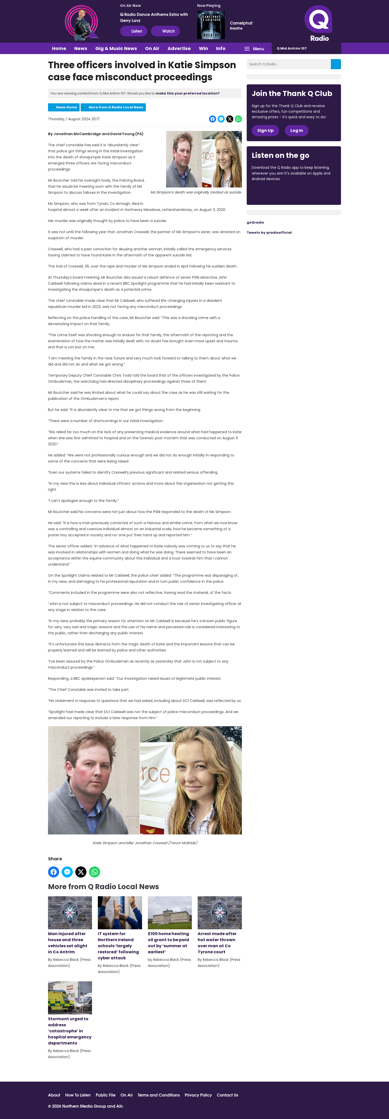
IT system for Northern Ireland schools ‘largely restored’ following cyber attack (120, 928)
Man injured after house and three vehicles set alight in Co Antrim (70, 925)
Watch (165, 31)
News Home (66, 107)
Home (59, 48)
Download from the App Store (271, 193)
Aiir (119, 1106)
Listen (133, 31)
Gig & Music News (116, 48)
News (80, 48)
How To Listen (78, 1095)
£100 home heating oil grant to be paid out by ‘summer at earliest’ (170, 925)
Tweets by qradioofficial (269, 232)
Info (220, 48)
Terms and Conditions (159, 1095)
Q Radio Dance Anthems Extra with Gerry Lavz (154, 17)
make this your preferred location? (188, 93)
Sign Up (265, 130)
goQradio (255, 222)
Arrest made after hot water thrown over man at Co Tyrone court (220, 925)
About (54, 1095)
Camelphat (241, 23)
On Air (152, 48)
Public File (106, 1095)
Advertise (179, 48)
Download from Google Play (313, 193)
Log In (296, 130)
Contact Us (227, 1095)
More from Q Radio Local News (116, 107)
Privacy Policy (198, 1095)
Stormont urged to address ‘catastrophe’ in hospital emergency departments (70, 1013)
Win (203, 48)
